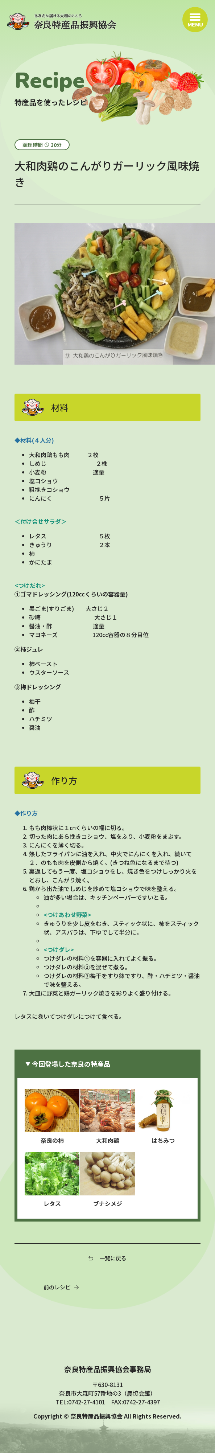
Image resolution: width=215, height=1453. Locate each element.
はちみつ (163, 1117)
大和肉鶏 (107, 1117)
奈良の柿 (52, 1117)
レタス (52, 1180)
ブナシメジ (107, 1180)
